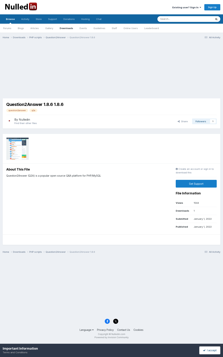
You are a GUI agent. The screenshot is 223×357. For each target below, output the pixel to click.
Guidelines (99, 28)
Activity (25, 19)
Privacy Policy (105, 329)
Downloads (66, 28)
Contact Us (123, 329)
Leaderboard (151, 28)
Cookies (138, 329)
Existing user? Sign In (186, 7)
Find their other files (25, 123)
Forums (7, 28)
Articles (34, 28)
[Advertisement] (111, 70)
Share (183, 121)
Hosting (85, 19)
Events (83, 28)
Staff (114, 28)
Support (52, 19)
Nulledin (24, 119)
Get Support (196, 183)
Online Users (130, 28)
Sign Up (212, 7)
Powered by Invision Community (112, 337)
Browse (10, 21)
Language (87, 329)
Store (39, 19)
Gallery (49, 28)
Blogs (21, 28)
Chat (99, 19)
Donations (69, 19)
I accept (210, 350)
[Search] (176, 19)
